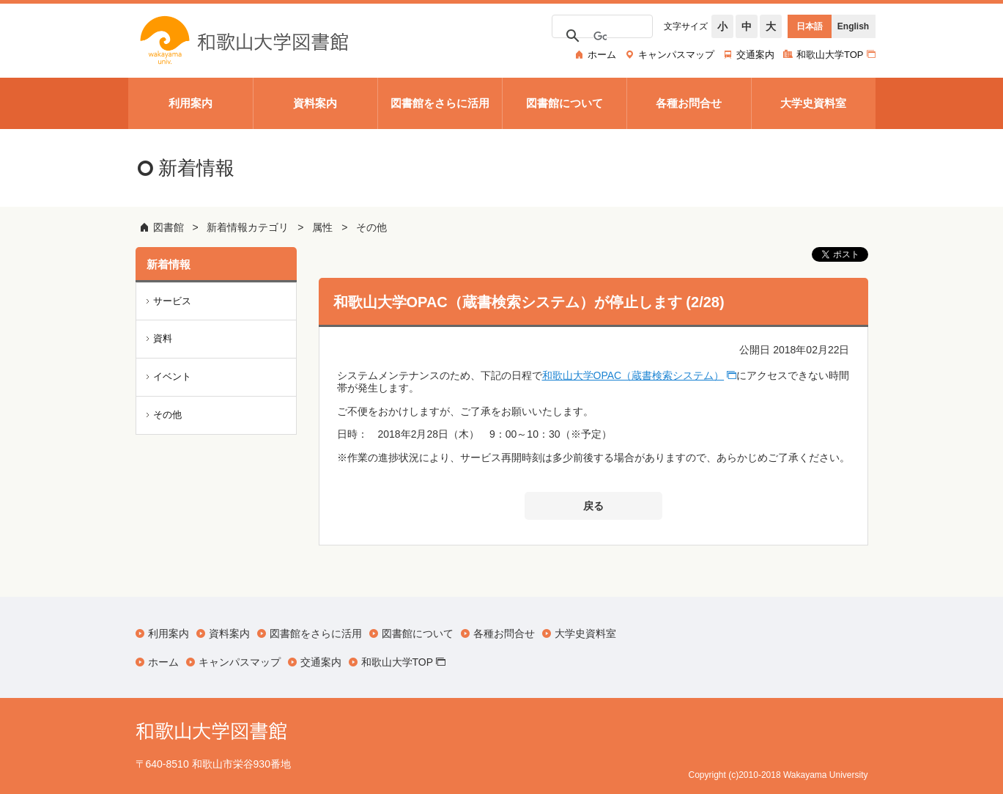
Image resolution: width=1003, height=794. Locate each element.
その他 (371, 227)
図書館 (168, 227)
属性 (322, 227)
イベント (172, 376)
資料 (162, 338)
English (853, 26)
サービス (172, 300)
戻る (593, 506)
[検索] (600, 36)
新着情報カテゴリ (248, 227)
